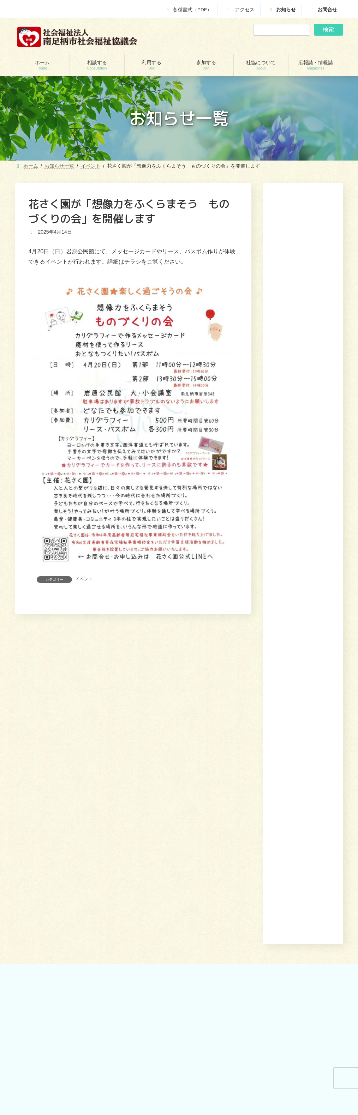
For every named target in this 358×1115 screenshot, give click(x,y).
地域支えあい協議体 (212, 836)
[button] (313, 527)
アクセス (240, 9)
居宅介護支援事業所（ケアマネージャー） (140, 827)
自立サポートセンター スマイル (55, 861)
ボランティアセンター (214, 812)
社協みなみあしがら (212, 901)
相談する (207, 765)
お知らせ (282, 9)
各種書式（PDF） (188, 9)
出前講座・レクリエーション (135, 897)
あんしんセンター (40, 836)
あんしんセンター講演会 (216, 824)
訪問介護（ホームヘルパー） (135, 812)
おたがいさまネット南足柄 (133, 885)
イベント (84, 579)
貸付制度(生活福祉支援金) (48, 812)
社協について (287, 765)
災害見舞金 (33, 885)
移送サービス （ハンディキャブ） (140, 873)
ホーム (184, 765)
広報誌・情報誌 (324, 765)
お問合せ (323, 9)
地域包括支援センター (44, 824)
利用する (232, 765)
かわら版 (201, 913)
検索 (328, 29)
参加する (258, 765)
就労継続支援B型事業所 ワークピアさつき (139, 845)
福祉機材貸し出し (125, 860)
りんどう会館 (120, 910)
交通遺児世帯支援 (40, 873)
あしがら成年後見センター (48, 848)
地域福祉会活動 (207, 848)
